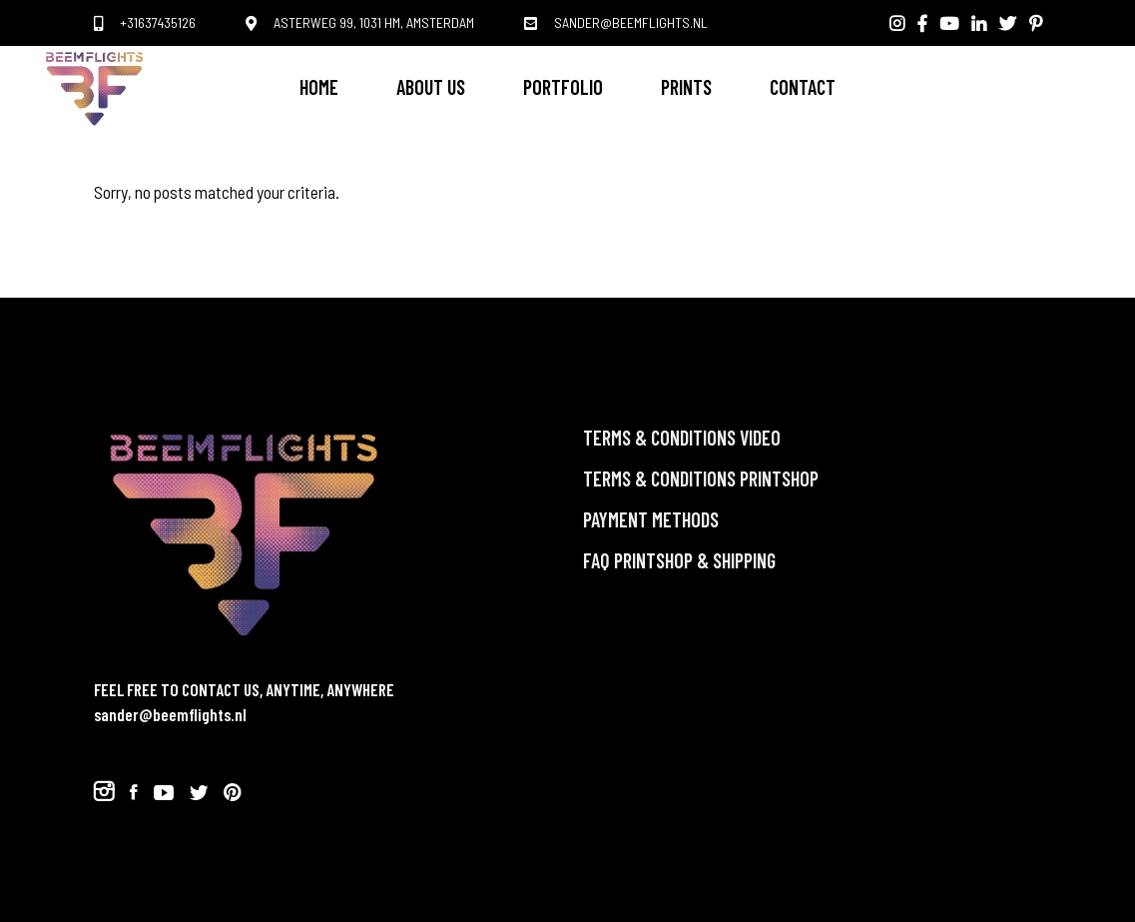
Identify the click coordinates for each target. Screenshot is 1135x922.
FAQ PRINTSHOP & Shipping (679, 560)
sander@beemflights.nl (170, 714)
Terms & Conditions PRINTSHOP (701, 478)
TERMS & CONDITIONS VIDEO (682, 438)
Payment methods (651, 519)
